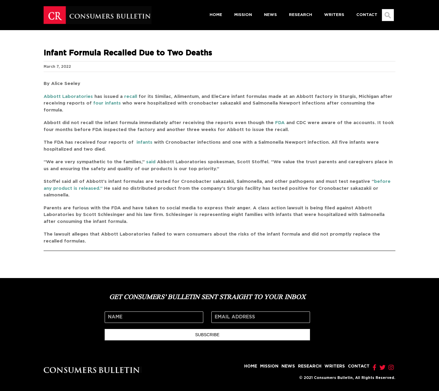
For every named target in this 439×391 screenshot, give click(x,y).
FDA (280, 122)
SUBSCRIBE (207, 334)
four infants (107, 103)
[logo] (98, 8)
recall (130, 96)
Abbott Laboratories (68, 96)
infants (143, 142)
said (150, 162)
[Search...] (388, 15)
